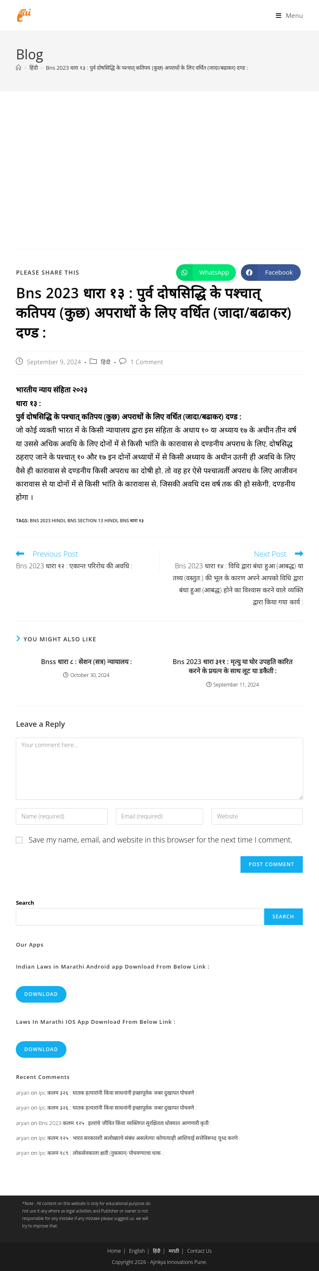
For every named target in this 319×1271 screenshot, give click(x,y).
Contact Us (199, 1250)
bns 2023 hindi (47, 520)
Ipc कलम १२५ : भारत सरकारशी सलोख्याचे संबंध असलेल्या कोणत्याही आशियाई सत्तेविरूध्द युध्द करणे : (139, 1138)
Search (25, 902)
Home (114, 1250)
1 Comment (146, 362)
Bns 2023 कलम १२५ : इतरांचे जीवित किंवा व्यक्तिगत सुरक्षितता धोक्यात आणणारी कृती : (125, 1123)
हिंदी (105, 362)
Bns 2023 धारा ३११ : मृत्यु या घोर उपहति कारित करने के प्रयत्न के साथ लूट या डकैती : (232, 666)
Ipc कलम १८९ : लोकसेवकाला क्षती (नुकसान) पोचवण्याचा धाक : (101, 1153)
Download (41, 994)
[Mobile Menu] (289, 15)
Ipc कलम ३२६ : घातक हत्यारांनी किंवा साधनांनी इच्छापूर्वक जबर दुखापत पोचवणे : (118, 1092)
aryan (22, 1092)
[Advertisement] (159, 153)
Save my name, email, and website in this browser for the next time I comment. (160, 840)
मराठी (174, 1250)
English (137, 1250)
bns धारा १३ (132, 520)
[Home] (18, 67)
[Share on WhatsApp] (206, 272)
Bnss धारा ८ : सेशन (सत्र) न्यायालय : (86, 661)
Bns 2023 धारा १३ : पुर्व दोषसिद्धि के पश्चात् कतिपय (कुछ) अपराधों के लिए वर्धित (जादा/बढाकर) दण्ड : (147, 67)
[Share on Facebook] (271, 272)
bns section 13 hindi (92, 520)
